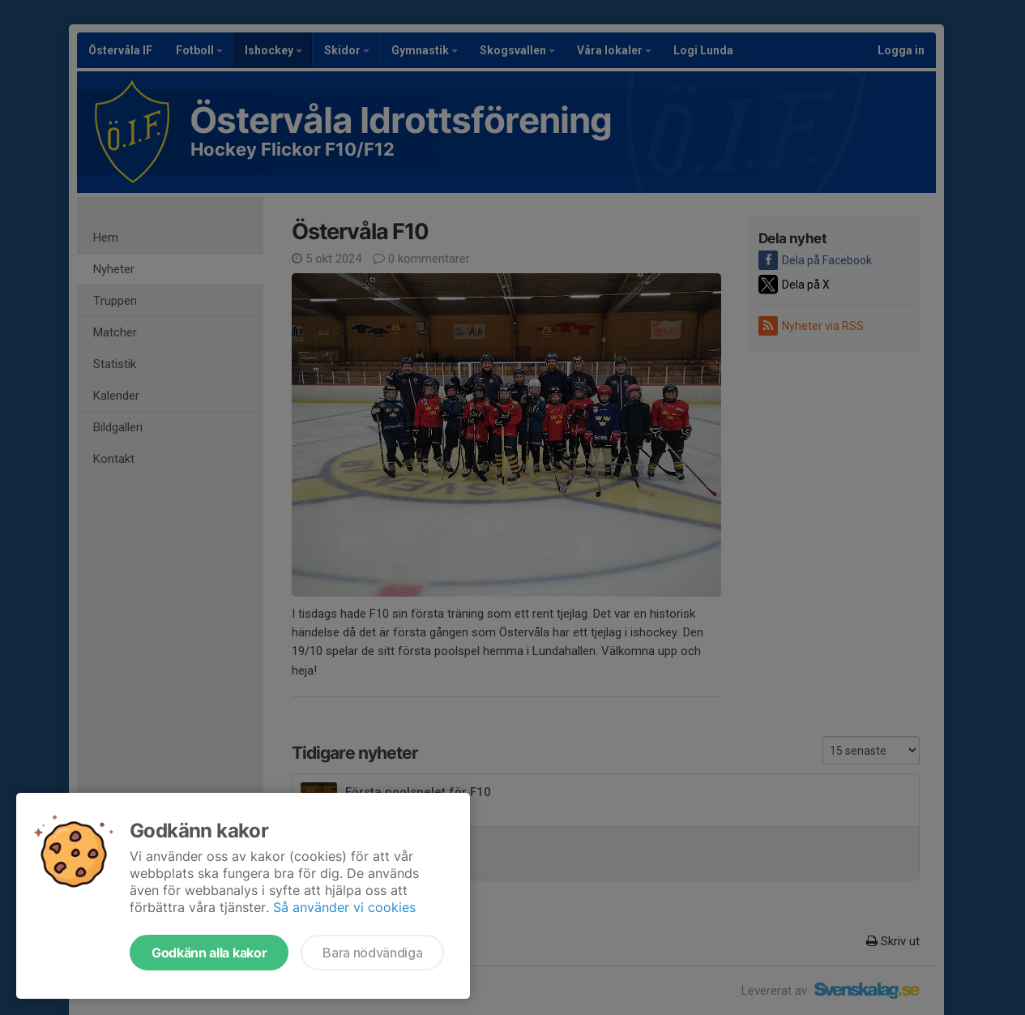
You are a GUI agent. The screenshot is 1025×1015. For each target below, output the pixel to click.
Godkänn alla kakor (209, 952)
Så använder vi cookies (344, 907)
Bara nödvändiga (372, 952)
